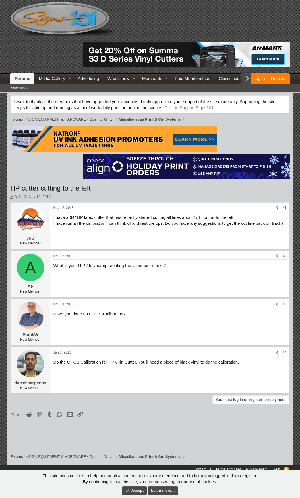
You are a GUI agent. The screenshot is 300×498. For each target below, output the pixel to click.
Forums (22, 78)
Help (276, 469)
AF (30, 286)
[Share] (277, 208)
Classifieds (229, 78)
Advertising (88, 78)
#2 (284, 256)
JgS (18, 197)
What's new (118, 78)
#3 (284, 304)
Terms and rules (228, 469)
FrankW (30, 334)
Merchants (152, 78)
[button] (70, 78)
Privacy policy (257, 469)
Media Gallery (52, 78)
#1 (284, 208)
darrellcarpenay (30, 382)
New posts (19, 88)
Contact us (202, 469)
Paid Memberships (192, 78)
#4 (284, 352)
